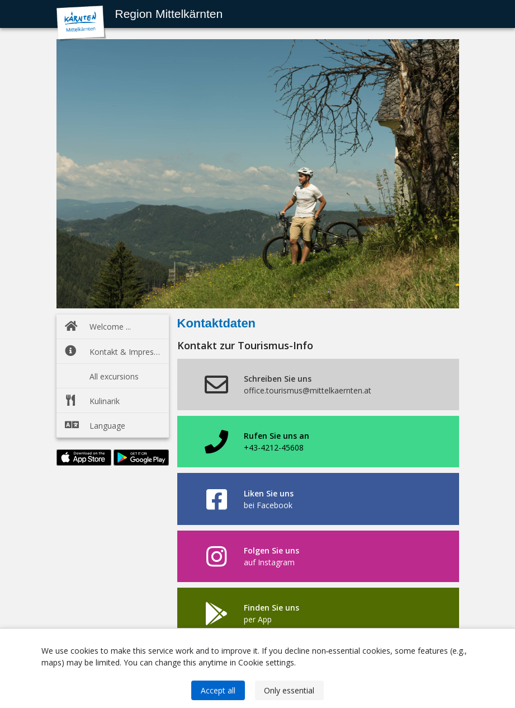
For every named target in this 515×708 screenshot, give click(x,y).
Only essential (289, 690)
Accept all (218, 690)
